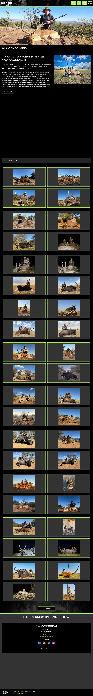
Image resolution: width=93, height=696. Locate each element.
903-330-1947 (46, 634)
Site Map (40, 648)
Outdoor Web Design (21, 693)
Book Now (8, 91)
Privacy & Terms (50, 648)
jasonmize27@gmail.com (46, 636)
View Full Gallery (46, 608)
